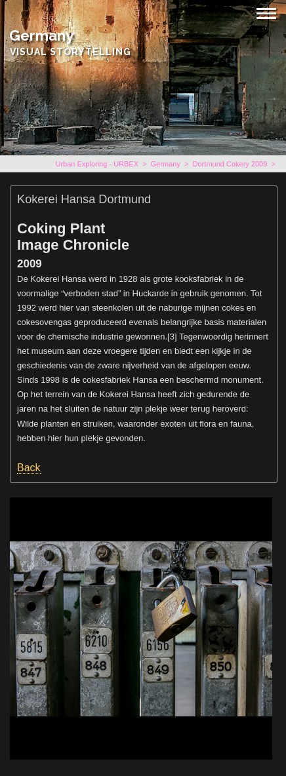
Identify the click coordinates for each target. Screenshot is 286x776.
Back (29, 467)
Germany (41, 35)
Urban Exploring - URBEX (96, 164)
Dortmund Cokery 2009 (230, 164)
